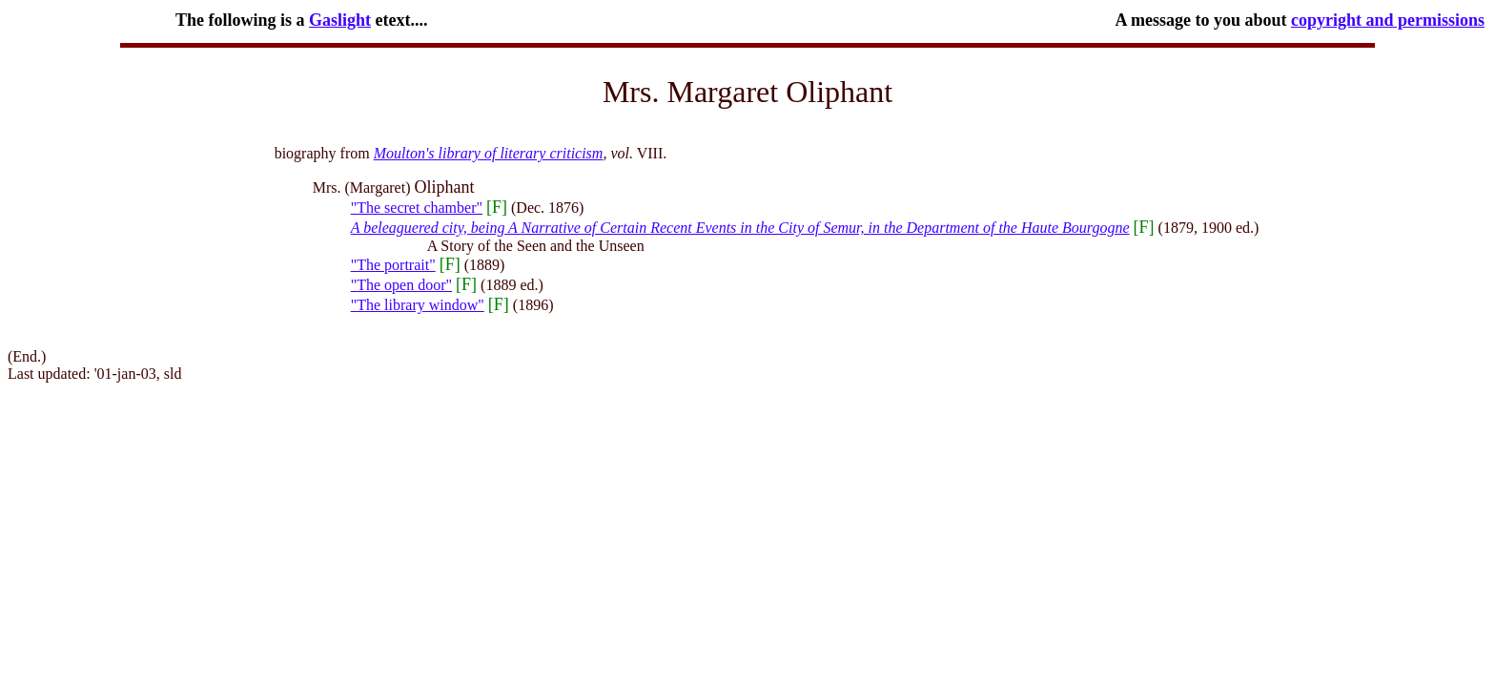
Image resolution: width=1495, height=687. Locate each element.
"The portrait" (393, 265)
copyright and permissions (1388, 20)
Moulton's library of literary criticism (489, 153)
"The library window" (417, 305)
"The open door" (401, 285)
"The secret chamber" (416, 207)
